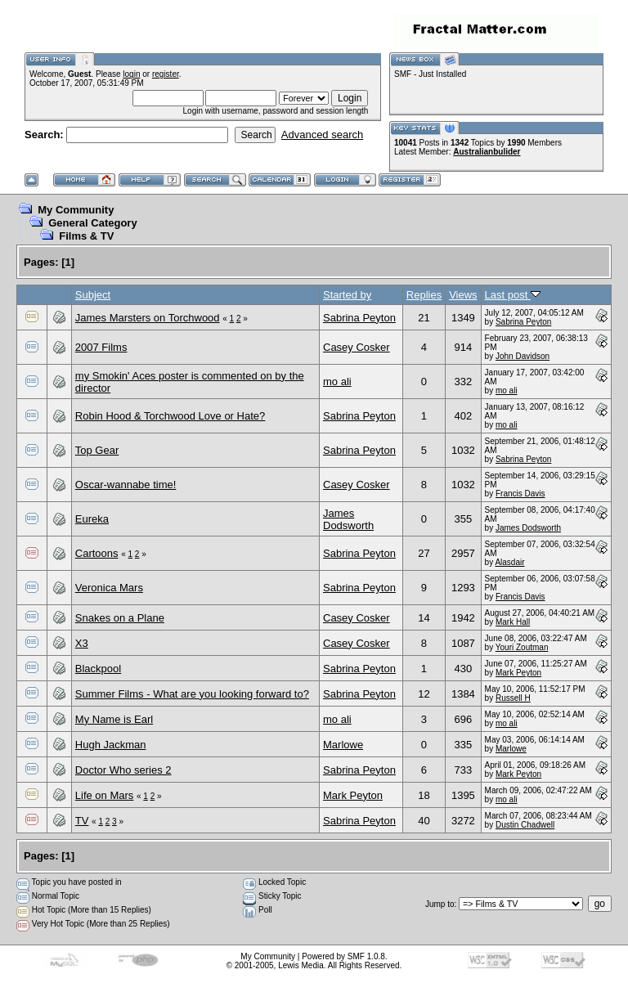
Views (463, 295)
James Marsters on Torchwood (147, 318)
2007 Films (101, 347)
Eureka (92, 519)
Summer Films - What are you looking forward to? (192, 694)
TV (82, 821)
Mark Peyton (518, 672)
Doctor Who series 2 (123, 770)
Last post (513, 295)
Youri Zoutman (522, 647)
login (131, 74)
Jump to (440, 904)
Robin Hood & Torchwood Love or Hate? (170, 416)
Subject (92, 295)
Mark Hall (513, 621)
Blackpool (98, 668)
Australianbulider (486, 151)
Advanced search (322, 134)
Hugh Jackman (110, 744)
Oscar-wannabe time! (126, 484)
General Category (92, 223)
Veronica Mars (109, 587)
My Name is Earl (114, 719)
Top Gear (97, 450)
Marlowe (343, 744)
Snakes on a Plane (119, 618)
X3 (81, 643)
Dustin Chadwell (525, 824)
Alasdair (509, 562)
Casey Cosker (356, 347)
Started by (347, 295)
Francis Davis (520, 493)
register (165, 74)
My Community (76, 210)
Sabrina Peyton (359, 318)
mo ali (337, 381)
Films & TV (86, 236)
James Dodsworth (348, 519)
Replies (424, 295)
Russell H (513, 697)
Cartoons (97, 553)
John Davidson (523, 356)
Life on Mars (104, 795)
